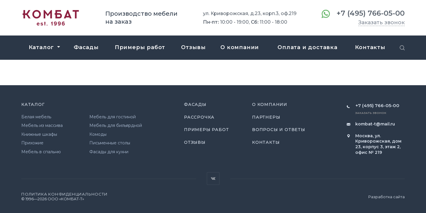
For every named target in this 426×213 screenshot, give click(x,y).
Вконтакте (213, 178)
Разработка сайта (386, 196)
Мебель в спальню (41, 151)
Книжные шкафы (39, 134)
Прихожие (32, 143)
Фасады (195, 104)
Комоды (97, 134)
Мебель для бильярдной (115, 125)
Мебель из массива (42, 125)
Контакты (266, 142)
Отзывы (195, 142)
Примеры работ (206, 129)
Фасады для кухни (108, 151)
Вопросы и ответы (278, 129)
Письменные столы (109, 143)
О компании (269, 104)
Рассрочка (199, 117)
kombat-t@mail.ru (375, 124)
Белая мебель (36, 117)
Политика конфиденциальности (64, 194)
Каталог (33, 104)
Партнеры (266, 117)
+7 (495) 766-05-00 (370, 13)
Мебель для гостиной (112, 117)
